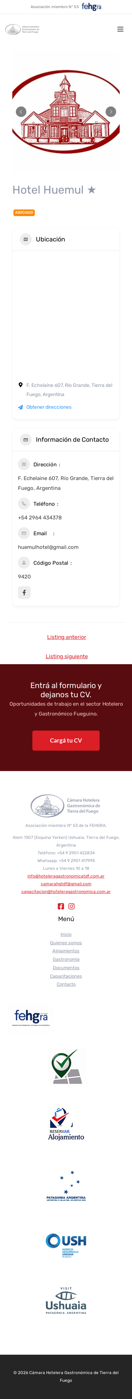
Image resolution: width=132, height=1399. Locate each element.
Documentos (66, 967)
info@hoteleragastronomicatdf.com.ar (66, 876)
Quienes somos (66, 942)
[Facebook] (60, 906)
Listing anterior (66, 637)
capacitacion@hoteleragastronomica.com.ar (66, 891)
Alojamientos (66, 950)
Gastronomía (66, 959)
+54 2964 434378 (40, 517)
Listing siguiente (67, 656)
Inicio (66, 934)
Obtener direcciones (44, 407)
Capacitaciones (66, 976)
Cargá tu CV (66, 740)
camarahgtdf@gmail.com (66, 883)
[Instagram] (71, 906)
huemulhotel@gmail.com (48, 547)
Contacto (66, 984)
